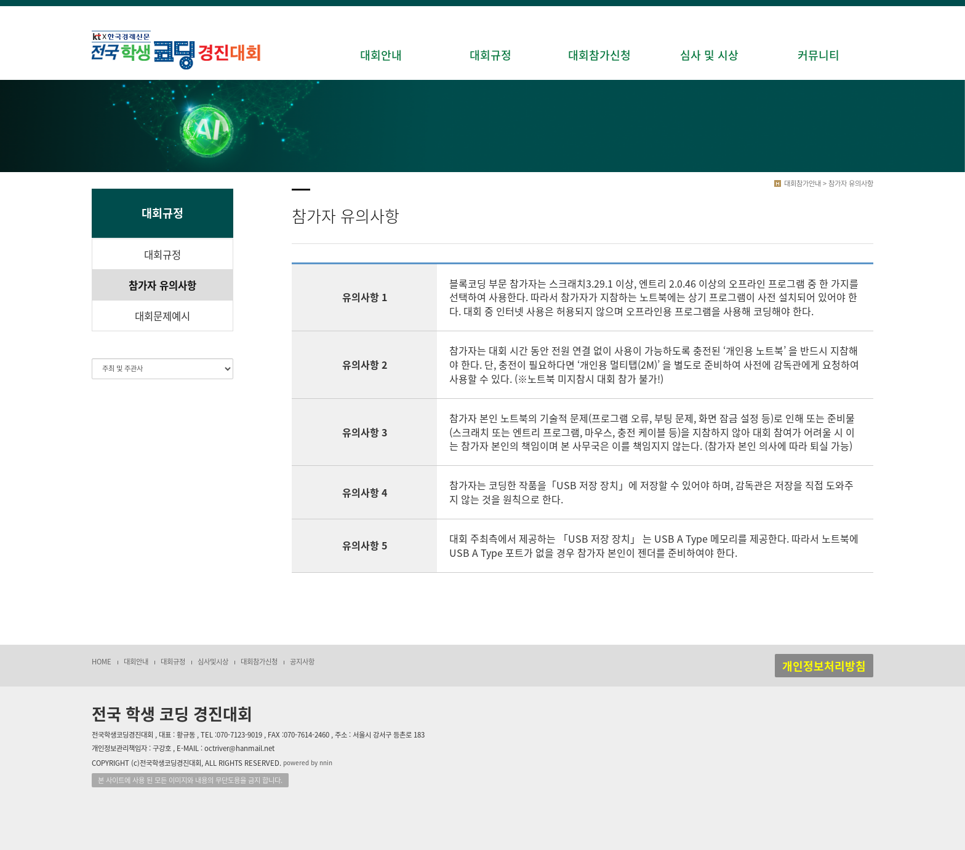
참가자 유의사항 (162, 285)
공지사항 (302, 661)
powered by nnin (307, 763)
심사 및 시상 (709, 55)
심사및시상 (213, 661)
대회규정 (490, 55)
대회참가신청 (599, 55)
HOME (101, 661)
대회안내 (381, 55)
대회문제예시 (162, 316)
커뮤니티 (818, 55)
